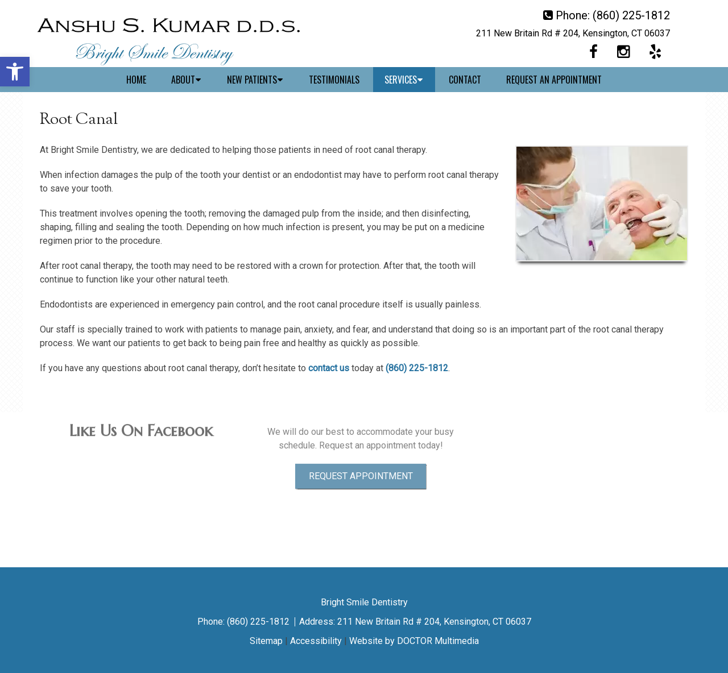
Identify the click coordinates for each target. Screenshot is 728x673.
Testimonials (334, 79)
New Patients (252, 79)
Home (136, 79)
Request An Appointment (554, 79)
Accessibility (316, 640)
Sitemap (266, 640)
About (183, 79)
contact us (328, 368)
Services (400, 79)
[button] (15, 71)
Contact (465, 79)
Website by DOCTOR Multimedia (414, 640)
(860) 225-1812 (631, 15)
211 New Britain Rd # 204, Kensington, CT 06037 (573, 33)
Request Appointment (361, 450)
